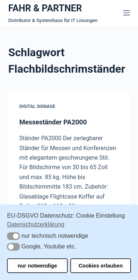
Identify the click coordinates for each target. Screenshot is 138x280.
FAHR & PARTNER (45, 8)
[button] (13, 236)
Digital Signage (37, 106)
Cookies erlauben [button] (100, 266)
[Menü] (126, 13)
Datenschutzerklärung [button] (35, 224)
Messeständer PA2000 (53, 122)
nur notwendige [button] (37, 266)
